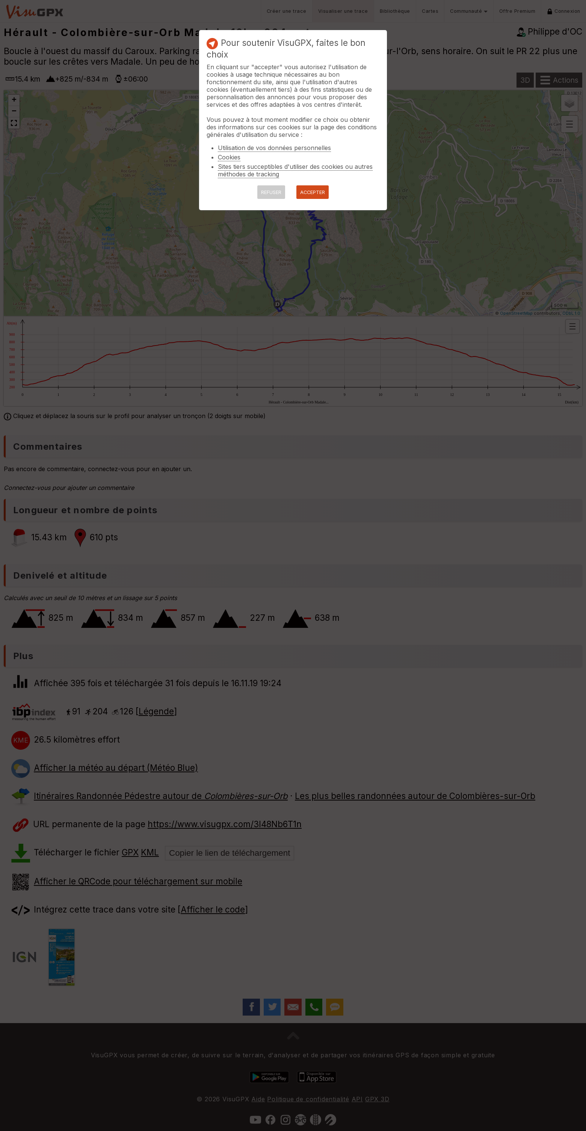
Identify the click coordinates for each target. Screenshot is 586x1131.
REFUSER (271, 192)
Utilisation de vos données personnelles (274, 148)
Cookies (229, 157)
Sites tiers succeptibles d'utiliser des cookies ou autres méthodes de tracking (295, 170)
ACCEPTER (312, 192)
